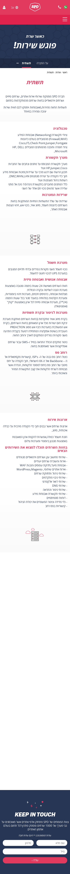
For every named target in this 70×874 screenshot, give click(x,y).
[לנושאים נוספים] (18, 63)
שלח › (35, 860)
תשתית (26, 63)
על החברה (42, 63)
